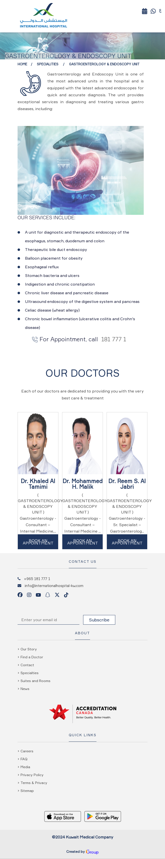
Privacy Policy (32, 775)
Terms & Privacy (34, 783)
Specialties (30, 673)
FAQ (24, 759)
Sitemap (27, 790)
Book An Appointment (38, 541)
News (25, 689)
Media (25, 767)
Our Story (29, 649)
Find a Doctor (32, 657)
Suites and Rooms (35, 681)
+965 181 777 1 (37, 578)
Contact (27, 665)
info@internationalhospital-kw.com (54, 585)
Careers (27, 751)
